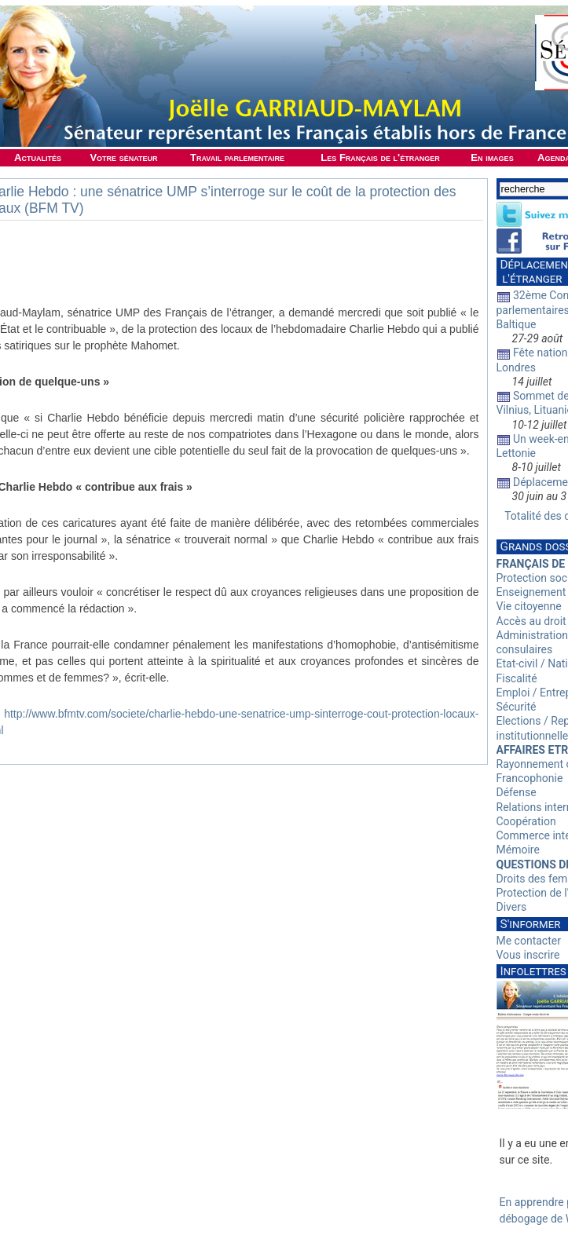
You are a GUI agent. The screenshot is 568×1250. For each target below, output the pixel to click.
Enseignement (531, 592)
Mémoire (518, 849)
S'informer (530, 924)
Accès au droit (531, 621)
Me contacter (529, 940)
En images (492, 157)
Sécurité (517, 706)
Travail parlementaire (237, 157)
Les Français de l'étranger (380, 157)
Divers (512, 907)
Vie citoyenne (529, 606)
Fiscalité (517, 678)
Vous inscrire (528, 954)
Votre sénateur (123, 157)
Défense (517, 792)
